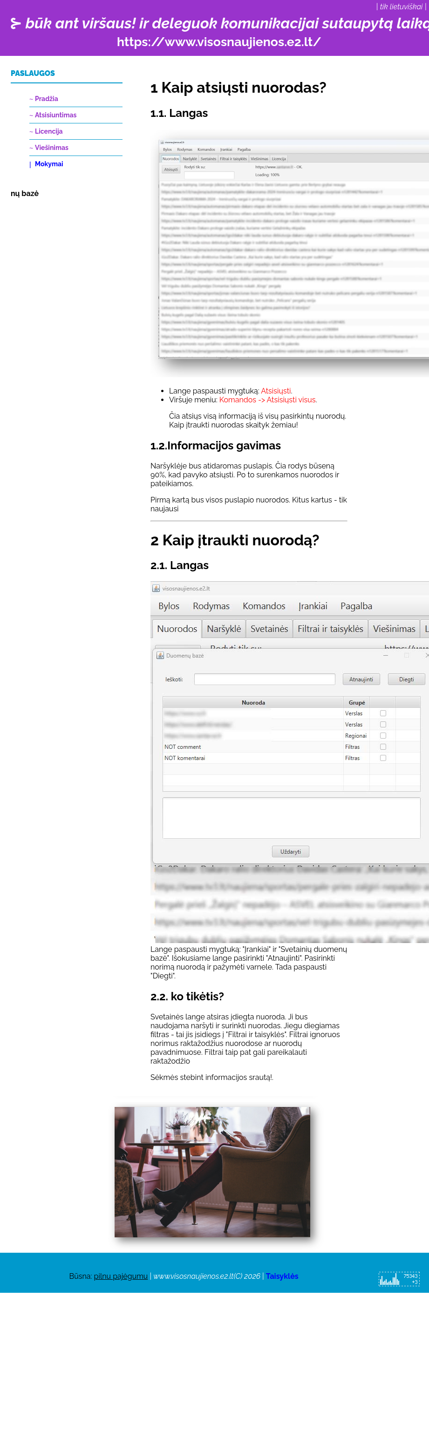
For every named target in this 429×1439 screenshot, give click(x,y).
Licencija (49, 131)
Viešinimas (51, 147)
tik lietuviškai (401, 6)
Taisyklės (282, 1276)
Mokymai (49, 164)
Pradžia (46, 98)
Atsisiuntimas (55, 115)
